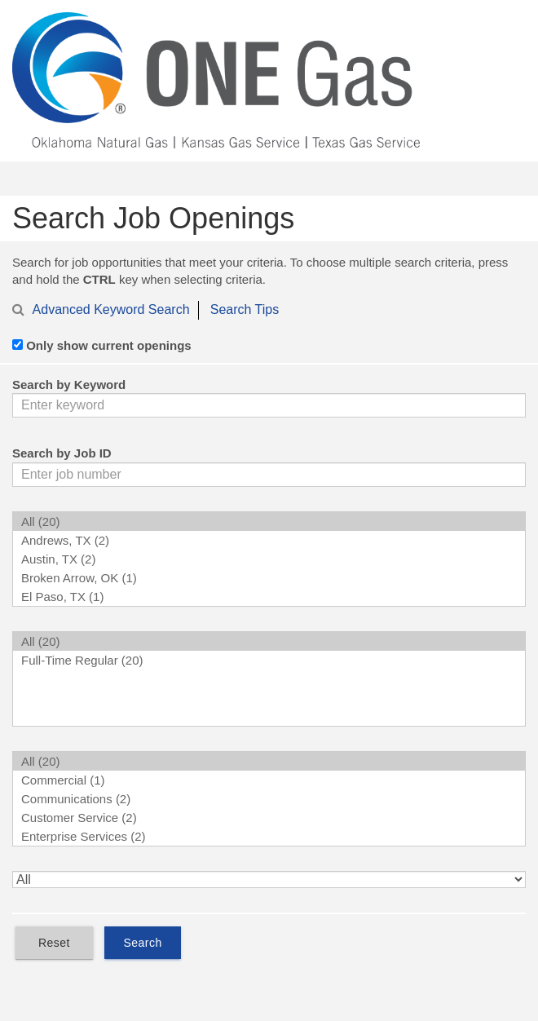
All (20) (269, 521)
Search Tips (244, 309)
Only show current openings (109, 345)
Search (142, 942)
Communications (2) (269, 798)
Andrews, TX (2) (269, 540)
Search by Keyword (69, 384)
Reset (54, 942)
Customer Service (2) (269, 817)
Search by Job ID (62, 453)
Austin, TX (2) (269, 559)
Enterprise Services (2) (269, 836)
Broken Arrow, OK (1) (269, 577)
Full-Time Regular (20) (269, 660)
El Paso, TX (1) (269, 596)
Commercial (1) (269, 780)
